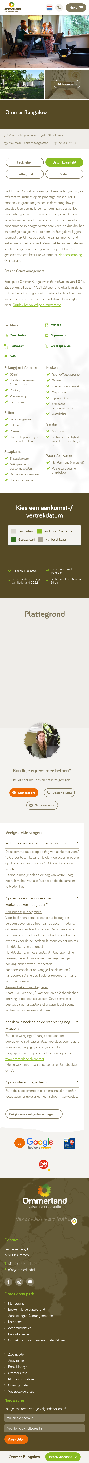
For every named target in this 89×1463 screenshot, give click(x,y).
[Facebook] (8, 1282)
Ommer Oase (15, 1372)
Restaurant (17, 346)
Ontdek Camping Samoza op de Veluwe (34, 1340)
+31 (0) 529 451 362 (21, 1263)
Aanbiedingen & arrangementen (28, 1315)
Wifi (13, 356)
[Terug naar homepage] (12, 7)
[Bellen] (59, 8)
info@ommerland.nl (19, 1269)
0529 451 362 (59, 793)
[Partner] (33, 1143)
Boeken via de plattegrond (24, 1309)
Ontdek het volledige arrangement (37, 304)
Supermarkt (58, 335)
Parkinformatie (16, 1334)
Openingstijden (16, 1385)
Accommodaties (17, 1327)
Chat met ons (24, 793)
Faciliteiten (24, 162)
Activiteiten (14, 1360)
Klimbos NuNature (19, 1379)
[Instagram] (19, 1282)
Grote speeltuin (61, 346)
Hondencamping (70, 254)
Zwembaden (18, 335)
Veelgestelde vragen (20, 1391)
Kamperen (13, 1321)
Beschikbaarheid (63, 1457)
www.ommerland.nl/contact (24, 1058)
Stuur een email (42, 805)
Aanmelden (16, 1439)
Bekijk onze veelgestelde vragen (34, 1114)
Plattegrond (24, 174)
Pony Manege (15, 1366)
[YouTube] (30, 1282)
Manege (56, 324)
